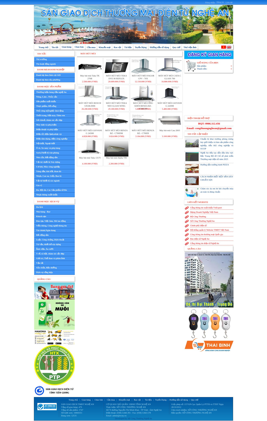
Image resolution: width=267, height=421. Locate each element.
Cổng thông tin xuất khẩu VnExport (206, 208)
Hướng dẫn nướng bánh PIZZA (207, 169)
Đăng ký (220, 2)
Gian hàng (67, 47)
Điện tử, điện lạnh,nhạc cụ (49, 134)
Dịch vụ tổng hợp (44, 272)
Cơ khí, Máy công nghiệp (48, 167)
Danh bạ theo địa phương (48, 80)
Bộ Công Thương (198, 216)
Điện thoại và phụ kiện (47, 129)
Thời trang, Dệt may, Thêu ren (50, 115)
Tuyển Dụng (141, 47)
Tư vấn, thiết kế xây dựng (48, 244)
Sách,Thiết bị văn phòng (47, 153)
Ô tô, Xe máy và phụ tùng (48, 148)
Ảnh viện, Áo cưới (44, 249)
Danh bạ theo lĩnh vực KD (48, 75)
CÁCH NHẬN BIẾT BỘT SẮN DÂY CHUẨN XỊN (209, 181)
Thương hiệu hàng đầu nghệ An (51, 92)
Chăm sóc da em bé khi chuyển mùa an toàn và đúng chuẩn (209, 192)
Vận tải (39, 263)
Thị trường (41, 59)
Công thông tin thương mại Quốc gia (206, 234)
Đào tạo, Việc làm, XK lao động (51, 221)
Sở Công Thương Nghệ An (202, 221)
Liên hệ (229, 2)
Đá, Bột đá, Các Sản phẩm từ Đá (51, 190)
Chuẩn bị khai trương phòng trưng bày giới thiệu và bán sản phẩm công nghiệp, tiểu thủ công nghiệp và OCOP (209, 144)
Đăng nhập (210, 2)
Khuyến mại (105, 47)
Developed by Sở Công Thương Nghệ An (133, 418)
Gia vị (39, 185)
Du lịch (39, 207)
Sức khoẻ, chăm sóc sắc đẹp (49, 120)
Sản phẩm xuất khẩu (46, 101)
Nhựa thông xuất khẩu (47, 195)
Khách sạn (41, 216)
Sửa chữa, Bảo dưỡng (46, 268)
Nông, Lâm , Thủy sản (46, 97)
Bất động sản (42, 235)
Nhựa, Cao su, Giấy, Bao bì (48, 176)
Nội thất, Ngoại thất (45, 143)
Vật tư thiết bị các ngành (48, 181)
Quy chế (176, 47)
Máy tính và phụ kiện (46, 125)
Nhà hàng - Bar (43, 212)
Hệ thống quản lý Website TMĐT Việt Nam (209, 230)
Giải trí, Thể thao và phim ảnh (50, 258)
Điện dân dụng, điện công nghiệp (51, 139)
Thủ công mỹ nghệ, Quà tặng (50, 111)
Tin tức (55, 47)
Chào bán (79, 47)
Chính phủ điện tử (198, 225)
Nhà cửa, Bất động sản (47, 157)
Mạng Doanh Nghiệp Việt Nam (204, 212)
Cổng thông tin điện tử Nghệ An (204, 243)
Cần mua (91, 47)
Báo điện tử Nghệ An (199, 239)
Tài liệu (128, 47)
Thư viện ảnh (189, 47)
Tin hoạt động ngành (46, 64)
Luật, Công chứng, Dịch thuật (50, 240)
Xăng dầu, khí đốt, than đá (48, 171)
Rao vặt (117, 47)
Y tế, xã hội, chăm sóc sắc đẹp (50, 254)
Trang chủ (43, 47)
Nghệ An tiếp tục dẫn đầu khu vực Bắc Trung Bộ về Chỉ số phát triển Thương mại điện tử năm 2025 (209, 157)
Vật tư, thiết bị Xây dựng (48, 162)
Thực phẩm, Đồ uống (46, 106)
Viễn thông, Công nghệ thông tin (51, 226)
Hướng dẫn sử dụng (159, 47)
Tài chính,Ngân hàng (46, 230)
